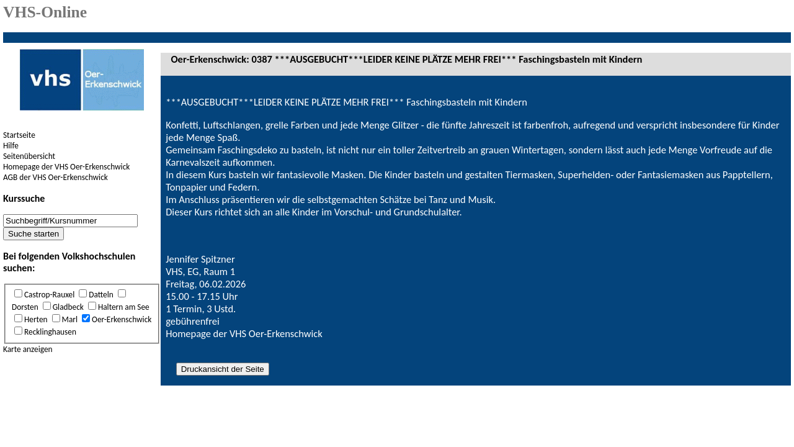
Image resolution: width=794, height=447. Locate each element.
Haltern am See (123, 307)
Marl (70, 319)
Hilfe (11, 145)
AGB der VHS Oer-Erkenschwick (55, 177)
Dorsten (25, 307)
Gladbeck (68, 307)
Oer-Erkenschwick (121, 319)
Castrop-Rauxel (49, 294)
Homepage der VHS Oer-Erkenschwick (66, 166)
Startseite (19, 135)
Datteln (101, 294)
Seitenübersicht (29, 156)
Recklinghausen (50, 332)
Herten (36, 319)
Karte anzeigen (28, 349)
